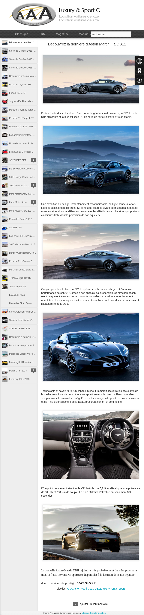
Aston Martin (81, 588)
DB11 (98, 588)
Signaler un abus (98, 613)
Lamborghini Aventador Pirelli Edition (27, 135)
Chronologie (80, 40)
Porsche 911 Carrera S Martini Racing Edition (32, 261)
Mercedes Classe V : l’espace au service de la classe (35, 354)
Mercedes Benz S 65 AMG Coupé (26, 219)
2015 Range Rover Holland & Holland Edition (31, 177)
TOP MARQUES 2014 (20, 278)
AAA (69, 588)
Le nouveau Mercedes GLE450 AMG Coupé (31, 152)
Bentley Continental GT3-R (22, 253)
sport (122, 588)
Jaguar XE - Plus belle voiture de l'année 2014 (32, 101)
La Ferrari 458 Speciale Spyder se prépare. (30, 236)
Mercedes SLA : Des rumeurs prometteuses (31, 303)
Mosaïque (85, 34)
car (91, 588)
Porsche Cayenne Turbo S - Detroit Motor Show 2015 (35, 109)
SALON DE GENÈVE (20, 328)
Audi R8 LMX (15, 227)
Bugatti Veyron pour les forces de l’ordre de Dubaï (34, 345)
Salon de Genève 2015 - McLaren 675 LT (29, 67)
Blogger (85, 613)
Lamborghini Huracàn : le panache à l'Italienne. (32, 362)
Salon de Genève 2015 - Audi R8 (25, 59)
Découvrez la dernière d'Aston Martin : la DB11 (87, 44)
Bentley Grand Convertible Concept (27, 168)
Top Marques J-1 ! (18, 286)
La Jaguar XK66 (17, 295)
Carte (42, 34)
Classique (21, 34)
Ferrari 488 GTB (17, 93)
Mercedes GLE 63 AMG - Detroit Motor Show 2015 (34, 126)
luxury (106, 588)
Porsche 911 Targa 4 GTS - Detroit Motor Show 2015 (35, 118)
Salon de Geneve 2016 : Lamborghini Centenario (33, 51)
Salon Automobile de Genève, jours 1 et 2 (30, 311)
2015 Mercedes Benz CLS (22, 244)
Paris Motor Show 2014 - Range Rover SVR (31, 210)
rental (114, 588)
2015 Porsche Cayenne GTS (23, 185)
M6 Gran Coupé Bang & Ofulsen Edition (29, 269)
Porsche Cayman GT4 (20, 84)
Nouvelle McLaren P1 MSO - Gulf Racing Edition (33, 143)
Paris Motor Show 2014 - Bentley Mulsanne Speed (34, 194)
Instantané (55, 40)
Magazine (62, 34)
